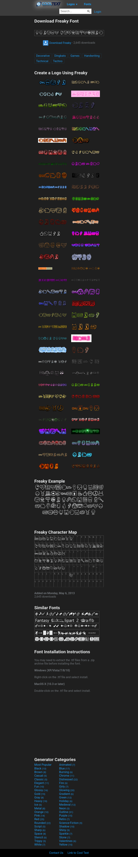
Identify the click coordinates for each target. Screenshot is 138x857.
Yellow (65, 844)
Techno (57, 61)
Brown (40, 772)
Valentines (67, 841)
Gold (39, 794)
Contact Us (56, 852)
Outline (66, 812)
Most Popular (43, 764)
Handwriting (92, 55)
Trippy (40, 841)
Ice (38, 804)
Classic (40, 779)
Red (39, 819)
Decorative (43, 55)
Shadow (66, 826)
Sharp (39, 830)
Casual (40, 775)
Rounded (42, 823)
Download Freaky (57, 43)
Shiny (64, 830)
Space (40, 833)
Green (65, 797)
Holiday (65, 801)
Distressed (68, 779)
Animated (67, 764)
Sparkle (65, 833)
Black (40, 768)
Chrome (66, 775)
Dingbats (60, 55)
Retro (64, 819)
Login (97, 11)
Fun (39, 786)
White (39, 844)
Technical (42, 61)
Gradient (66, 794)
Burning (66, 772)
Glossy (41, 790)
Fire (63, 783)
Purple (65, 815)
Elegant (41, 783)
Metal (39, 808)
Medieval (67, 804)
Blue (64, 768)
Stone (64, 837)
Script (39, 826)
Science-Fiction (70, 823)
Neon (64, 808)
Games (74, 55)
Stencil (40, 837)
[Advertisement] (17, 72)
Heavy (40, 801)
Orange (41, 812)
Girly (63, 786)
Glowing (66, 790)
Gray (39, 797)
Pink (39, 815)
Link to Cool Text (78, 852)
